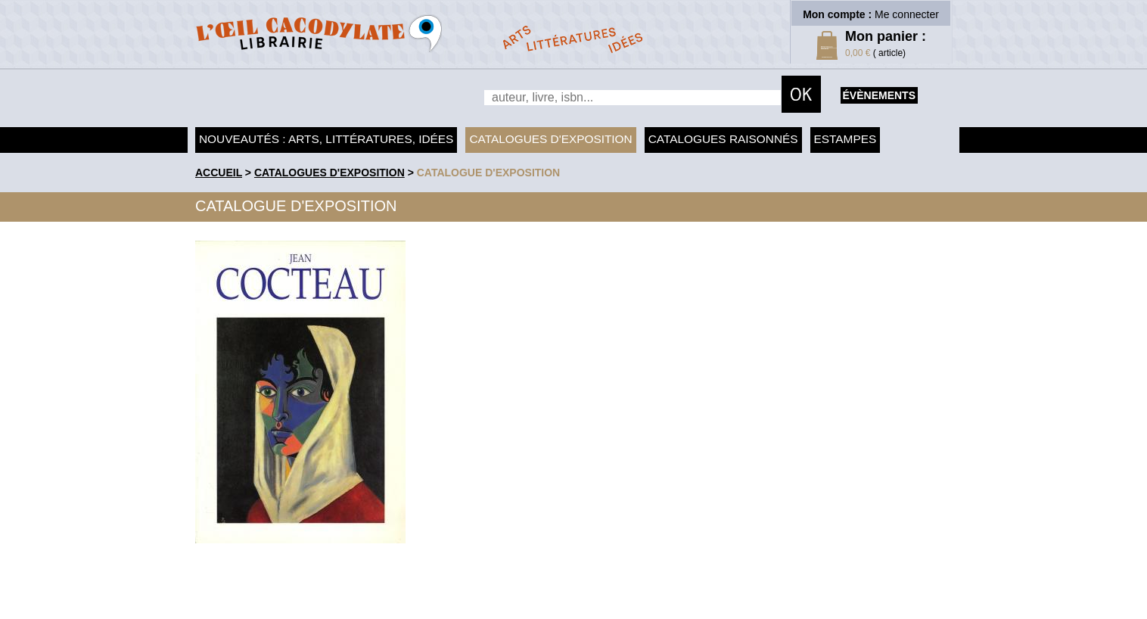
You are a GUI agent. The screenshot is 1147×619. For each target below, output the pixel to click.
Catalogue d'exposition (489, 172)
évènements (879, 95)
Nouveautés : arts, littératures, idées (326, 138)
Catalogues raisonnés (723, 138)
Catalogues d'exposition (550, 138)
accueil (218, 172)
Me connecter (907, 14)
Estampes (845, 138)
